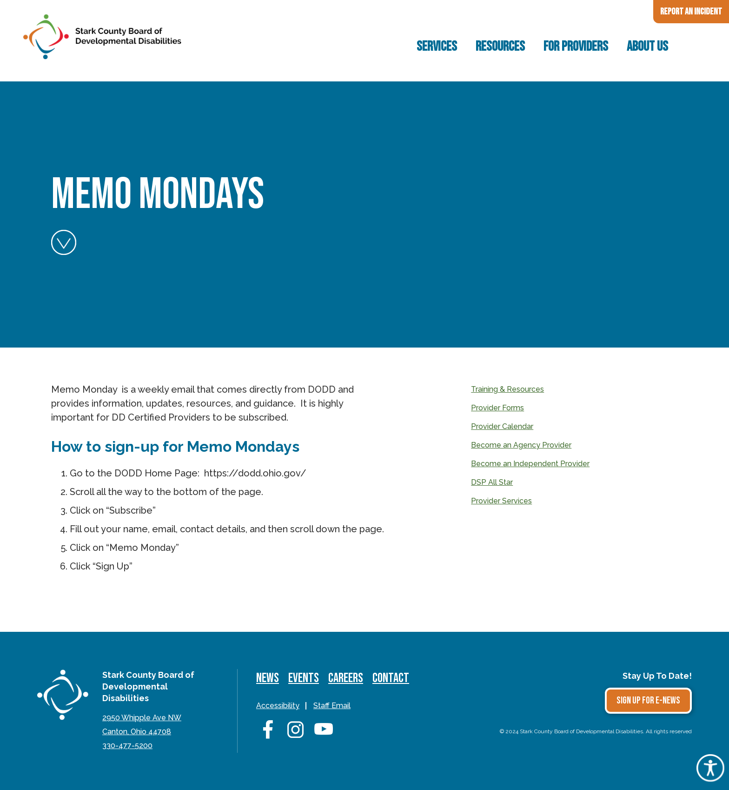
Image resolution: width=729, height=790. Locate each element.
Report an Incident (691, 11)
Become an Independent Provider (530, 463)
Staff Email (332, 705)
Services (437, 46)
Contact (390, 678)
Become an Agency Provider (521, 445)
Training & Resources (507, 389)
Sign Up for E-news (648, 700)
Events (303, 678)
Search (693, 46)
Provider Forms (497, 407)
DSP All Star (492, 482)
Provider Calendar (502, 426)
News (267, 678)
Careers (345, 678)
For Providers (575, 46)
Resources (500, 46)
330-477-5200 (127, 745)
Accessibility (277, 705)
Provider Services (501, 500)
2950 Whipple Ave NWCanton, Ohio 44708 (141, 724)
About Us (647, 46)
